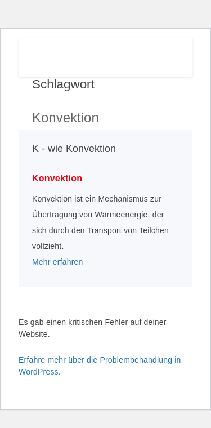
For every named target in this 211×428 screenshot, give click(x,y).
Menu (166, 55)
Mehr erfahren (57, 261)
